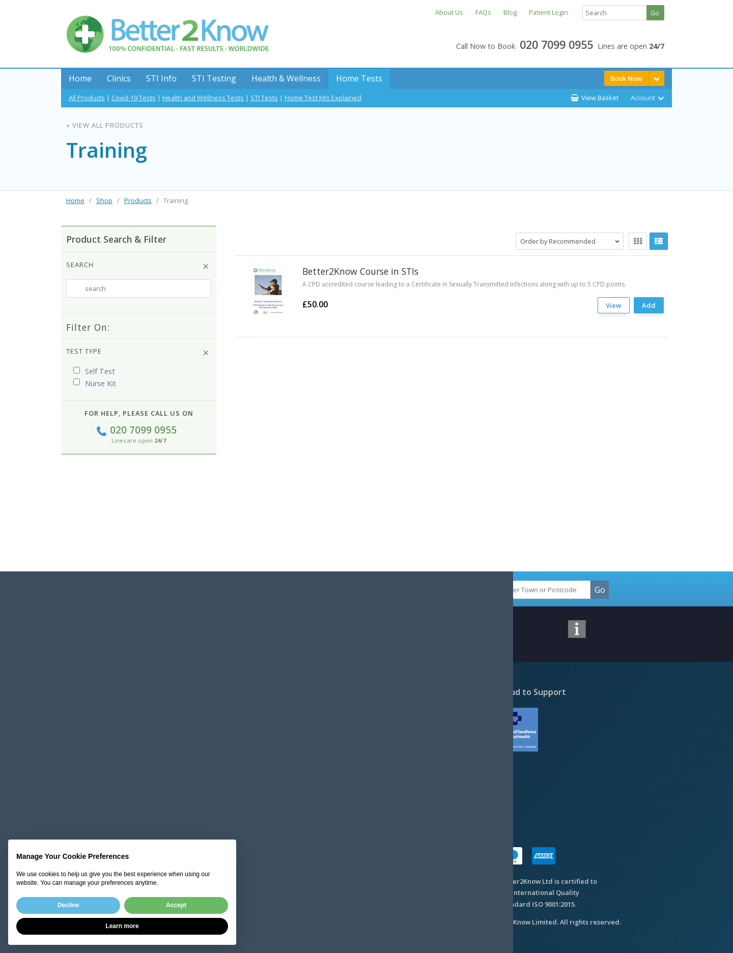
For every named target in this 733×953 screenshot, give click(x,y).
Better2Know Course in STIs (360, 271)
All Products (87, 97)
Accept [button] (176, 905)
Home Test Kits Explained (323, 97)
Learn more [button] (121, 926)
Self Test (94, 371)
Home (80, 78)
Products (138, 200)
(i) (125, 371)
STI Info (161, 78)
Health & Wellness (286, 78)
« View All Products (105, 125)
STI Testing (214, 78)
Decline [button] (68, 905)
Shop (104, 200)
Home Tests (359, 78)
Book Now (626, 78)
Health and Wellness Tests (203, 97)
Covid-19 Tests (133, 97)
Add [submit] (649, 305)
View (614, 305)
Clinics (119, 78)
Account (643, 97)
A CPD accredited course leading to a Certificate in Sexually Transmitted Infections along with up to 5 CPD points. (464, 284)
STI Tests (264, 97)
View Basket (599, 97)
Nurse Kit (94, 383)
